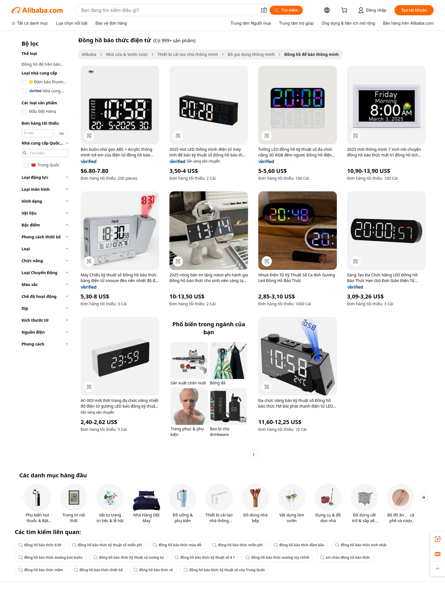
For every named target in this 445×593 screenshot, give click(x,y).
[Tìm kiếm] (286, 10)
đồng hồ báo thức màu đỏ (177, 545)
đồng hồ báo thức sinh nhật (361, 545)
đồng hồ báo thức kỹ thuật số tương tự (128, 557)
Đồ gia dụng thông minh (251, 54)
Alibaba (89, 54)
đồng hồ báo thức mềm (40, 569)
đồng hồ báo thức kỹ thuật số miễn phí (107, 545)
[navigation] (43, 248)
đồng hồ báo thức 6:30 (39, 545)
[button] (264, 10)
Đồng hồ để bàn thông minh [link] (311, 54)
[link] (437, 539)
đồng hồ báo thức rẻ (153, 569)
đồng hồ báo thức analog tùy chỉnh (277, 557)
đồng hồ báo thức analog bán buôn (50, 557)
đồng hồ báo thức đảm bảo (299, 545)
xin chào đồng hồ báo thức (345, 557)
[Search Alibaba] (168, 10)
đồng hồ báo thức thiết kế (98, 569)
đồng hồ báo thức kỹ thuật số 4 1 (205, 557)
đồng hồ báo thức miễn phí (237, 545)
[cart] (345, 11)
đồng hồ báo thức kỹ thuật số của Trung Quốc (224, 569)
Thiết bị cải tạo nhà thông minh (188, 54)
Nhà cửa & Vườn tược (127, 54)
